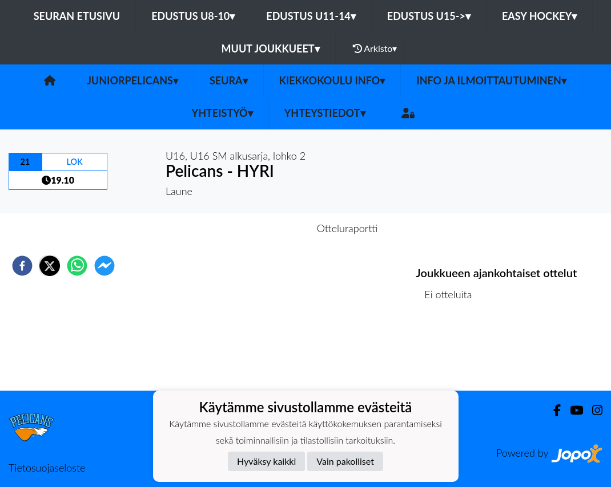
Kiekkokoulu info (332, 80)
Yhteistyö (222, 113)
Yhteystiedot (324, 113)
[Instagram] (592, 410)
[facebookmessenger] (104, 265)
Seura (229, 80)
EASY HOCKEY (539, 16)
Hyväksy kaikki (266, 461)
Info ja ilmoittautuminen (491, 80)
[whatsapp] (77, 265)
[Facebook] (552, 410)
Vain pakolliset (345, 461)
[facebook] (22, 265)
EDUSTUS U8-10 (193, 16)
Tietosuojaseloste (47, 467)
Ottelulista (452, 352)
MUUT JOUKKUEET (271, 48)
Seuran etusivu (77, 16)
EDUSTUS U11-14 (311, 16)
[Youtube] (572, 410)
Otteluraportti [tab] (347, 228)
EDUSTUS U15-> (429, 16)
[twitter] (49, 265)
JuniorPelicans (132, 80)
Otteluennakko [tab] (266, 228)
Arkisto (375, 48)
